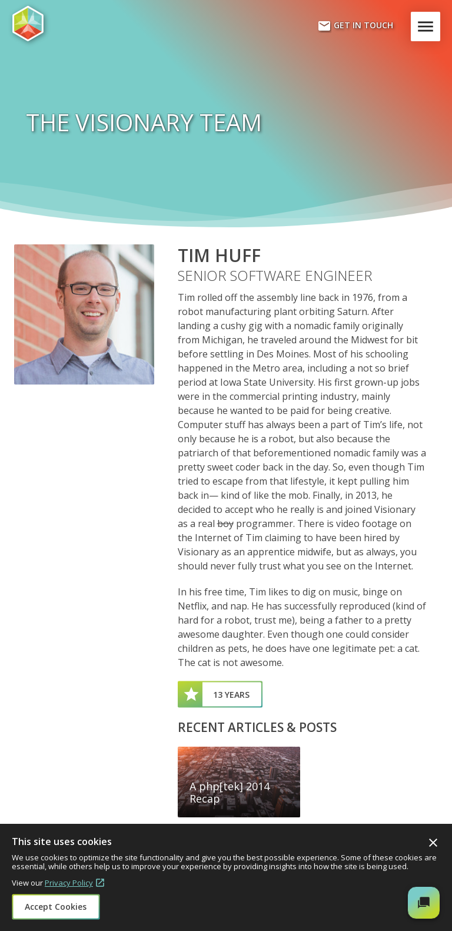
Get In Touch (355, 26)
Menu (428, 26)
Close (433, 843)
